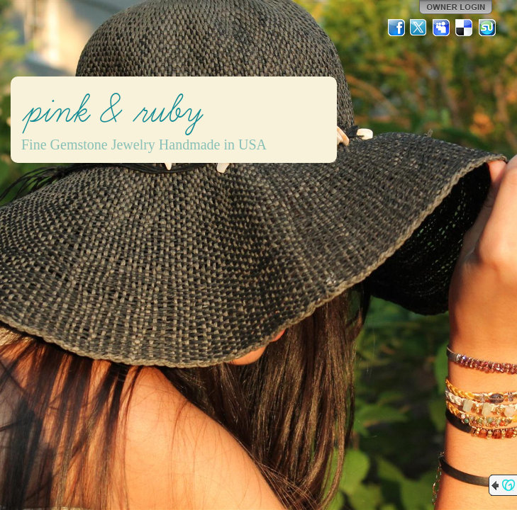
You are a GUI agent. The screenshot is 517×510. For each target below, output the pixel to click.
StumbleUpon (487, 28)
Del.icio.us (464, 28)
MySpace (442, 28)
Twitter (419, 28)
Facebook (396, 28)
